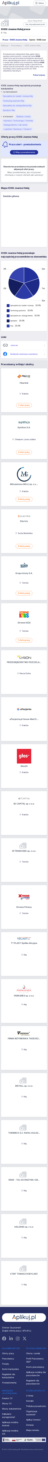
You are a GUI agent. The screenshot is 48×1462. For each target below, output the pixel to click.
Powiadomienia (9, 1382)
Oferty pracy (8, 1353)
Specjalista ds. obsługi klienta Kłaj (17, 105)
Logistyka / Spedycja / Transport (17, 129)
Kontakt (30, 1401)
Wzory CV (7, 1403)
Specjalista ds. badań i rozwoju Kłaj (18, 96)
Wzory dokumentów (11, 1408)
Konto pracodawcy (35, 1367)
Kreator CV (7, 1398)
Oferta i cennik (33, 1353)
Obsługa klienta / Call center (16, 125)
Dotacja (30, 1425)
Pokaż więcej (39, 75)
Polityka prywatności (36, 1406)
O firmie (29, 1395)
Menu (39, 3)
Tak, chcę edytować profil (35, 24)
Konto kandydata (10, 1369)
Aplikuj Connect (33, 1419)
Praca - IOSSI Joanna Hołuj (15, 40)
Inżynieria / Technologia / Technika (18, 121)
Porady (5, 1364)
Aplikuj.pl (4, 45)
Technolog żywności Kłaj (13, 101)
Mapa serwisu (32, 1430)
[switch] (24, 152)
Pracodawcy (16, 45)
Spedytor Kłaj (9, 110)
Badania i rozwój (23, 116)
